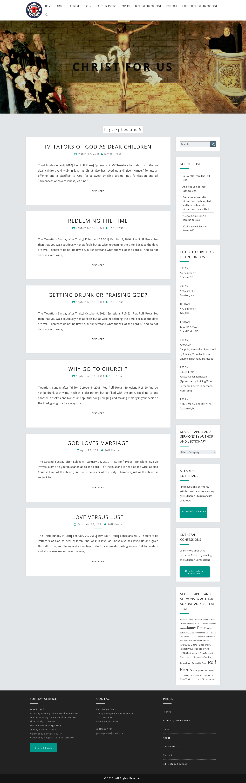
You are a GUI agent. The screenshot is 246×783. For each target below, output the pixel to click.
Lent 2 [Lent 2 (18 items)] (213, 633)
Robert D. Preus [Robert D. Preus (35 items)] (199, 663)
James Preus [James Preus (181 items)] (196, 627)
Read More (99, 191)
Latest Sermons (106, 6)
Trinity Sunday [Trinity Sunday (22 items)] (208, 679)
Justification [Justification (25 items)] (199, 632)
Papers (125, 6)
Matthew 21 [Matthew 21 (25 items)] (194, 640)
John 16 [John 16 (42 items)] (184, 632)
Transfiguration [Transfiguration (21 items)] (186, 675)
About (61, 6)
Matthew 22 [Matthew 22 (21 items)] (204, 640)
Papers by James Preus (177, 720)
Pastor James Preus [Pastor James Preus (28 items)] (196, 653)
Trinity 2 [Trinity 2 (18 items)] (202, 675)
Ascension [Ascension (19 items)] (206, 619)
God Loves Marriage (98, 442)
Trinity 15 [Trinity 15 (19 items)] (189, 679)
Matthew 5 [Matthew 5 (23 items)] (210, 636)
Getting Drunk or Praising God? (98, 294)
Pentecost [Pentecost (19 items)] (209, 653)
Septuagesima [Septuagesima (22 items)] (198, 670)
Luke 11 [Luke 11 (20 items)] (195, 636)
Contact (171, 6)
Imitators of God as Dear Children (98, 146)
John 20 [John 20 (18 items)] (191, 633)
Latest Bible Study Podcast (199, 6)
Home (48, 6)
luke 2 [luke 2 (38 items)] (188, 636)
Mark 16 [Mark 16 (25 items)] (201, 636)
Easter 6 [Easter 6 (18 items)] (191, 624)
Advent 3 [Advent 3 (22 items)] (198, 619)
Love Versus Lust (98, 517)
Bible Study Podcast (148, 6)
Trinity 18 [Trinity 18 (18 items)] (197, 679)
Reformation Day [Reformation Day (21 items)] (200, 657)
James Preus (113, 153)
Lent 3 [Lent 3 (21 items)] (182, 636)
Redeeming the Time (98, 220)
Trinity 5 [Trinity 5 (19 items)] (183, 679)
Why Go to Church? (98, 368)
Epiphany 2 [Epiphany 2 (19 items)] (199, 623)
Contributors (79, 6)
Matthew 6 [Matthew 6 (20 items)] (184, 640)
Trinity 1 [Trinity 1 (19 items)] (196, 675)
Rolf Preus (116, 227)
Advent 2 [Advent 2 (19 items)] (191, 619)
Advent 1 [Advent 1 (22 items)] (183, 619)
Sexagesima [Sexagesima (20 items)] (209, 670)
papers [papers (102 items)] (195, 644)
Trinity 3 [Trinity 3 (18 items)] (209, 675)
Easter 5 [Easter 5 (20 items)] (184, 623)
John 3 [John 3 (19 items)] (209, 628)
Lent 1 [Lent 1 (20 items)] (208, 633)
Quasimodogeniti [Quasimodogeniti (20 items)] (186, 657)
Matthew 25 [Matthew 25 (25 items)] (185, 645)
